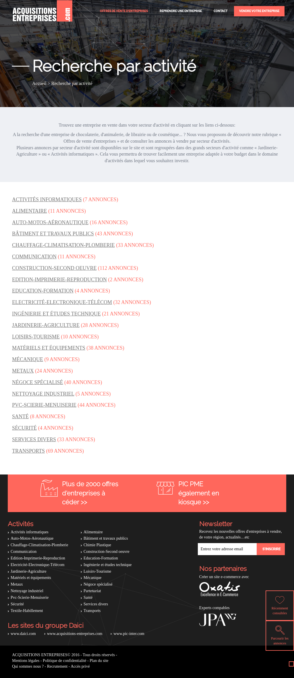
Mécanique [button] (27, 359)
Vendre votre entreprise (259, 11)
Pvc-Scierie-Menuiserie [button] (44, 405)
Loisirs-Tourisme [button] (36, 337)
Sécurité (17, 604)
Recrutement (57, 666)
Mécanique (92, 578)
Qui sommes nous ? (28, 666)
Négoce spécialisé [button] (37, 382)
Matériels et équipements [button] (48, 348)
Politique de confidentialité (64, 660)
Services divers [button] (34, 439)
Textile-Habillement (27, 611)
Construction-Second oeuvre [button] (54, 268)
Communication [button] (34, 256)
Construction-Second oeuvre (106, 551)
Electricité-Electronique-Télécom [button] (62, 302)
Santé (88, 597)
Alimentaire (93, 532)
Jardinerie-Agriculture (28, 571)
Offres (124, 11)
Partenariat (92, 591)
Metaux (17, 584)
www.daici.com (23, 633)
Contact (220, 11)
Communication (23, 551)
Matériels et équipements (31, 578)
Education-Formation (101, 558)
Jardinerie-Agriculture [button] (46, 325)
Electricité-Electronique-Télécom (37, 565)
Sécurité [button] (24, 428)
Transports (92, 611)
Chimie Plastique (97, 545)
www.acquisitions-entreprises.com (74, 633)
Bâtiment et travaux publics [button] (53, 234)
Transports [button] (28, 451)
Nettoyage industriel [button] (43, 394)
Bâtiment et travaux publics (106, 538)
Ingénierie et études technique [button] (56, 314)
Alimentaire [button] (29, 211)
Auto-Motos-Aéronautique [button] (50, 222)
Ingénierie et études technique (108, 565)
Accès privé (80, 666)
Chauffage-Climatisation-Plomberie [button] (63, 245)
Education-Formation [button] (43, 291)
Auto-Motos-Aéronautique (32, 538)
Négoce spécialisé (98, 584)
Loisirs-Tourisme (97, 571)
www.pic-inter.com (128, 633)
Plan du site (99, 660)
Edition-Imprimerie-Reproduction (38, 558)
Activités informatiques (30, 532)
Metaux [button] (23, 371)
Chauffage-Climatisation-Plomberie (39, 545)
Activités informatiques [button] (47, 199)
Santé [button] (20, 416)
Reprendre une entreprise (181, 11)
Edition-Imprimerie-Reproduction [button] (59, 279)
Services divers (96, 604)
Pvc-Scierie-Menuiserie (30, 597)
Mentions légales (25, 660)
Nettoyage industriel (27, 591)
